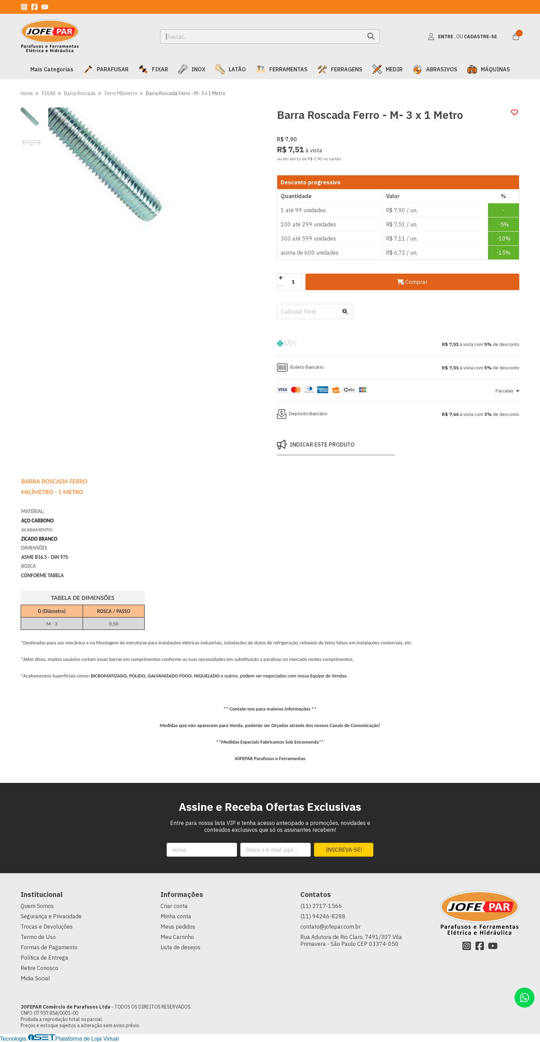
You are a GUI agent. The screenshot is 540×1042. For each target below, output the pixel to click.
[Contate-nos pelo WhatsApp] (524, 998)
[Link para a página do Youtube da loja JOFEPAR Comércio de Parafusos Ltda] (44, 6)
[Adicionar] (280, 278)
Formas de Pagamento (49, 947)
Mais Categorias (51, 69)
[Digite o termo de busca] (261, 36)
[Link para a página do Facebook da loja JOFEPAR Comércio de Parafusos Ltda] (34, 6)
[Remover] (280, 286)
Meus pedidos (177, 926)
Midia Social (35, 978)
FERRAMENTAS (282, 69)
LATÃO (230, 69)
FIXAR (153, 69)
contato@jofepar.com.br (330, 926)
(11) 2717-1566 (321, 905)
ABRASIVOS (434, 69)
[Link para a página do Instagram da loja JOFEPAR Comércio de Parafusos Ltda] (24, 6)
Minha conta (175, 916)
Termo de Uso (38, 936)
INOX (191, 69)
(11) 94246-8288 (322, 916)
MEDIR (387, 69)
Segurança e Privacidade (51, 916)
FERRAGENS (339, 69)
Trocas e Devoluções (47, 926)
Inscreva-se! (344, 849)
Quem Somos (37, 905)
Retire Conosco (39, 967)
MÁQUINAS (488, 69)
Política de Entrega (44, 957)
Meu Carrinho (177, 936)
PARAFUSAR (105, 69)
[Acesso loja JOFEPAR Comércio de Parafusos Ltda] (462, 36)
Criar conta (174, 905)
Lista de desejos (180, 947)
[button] (398, 344)
